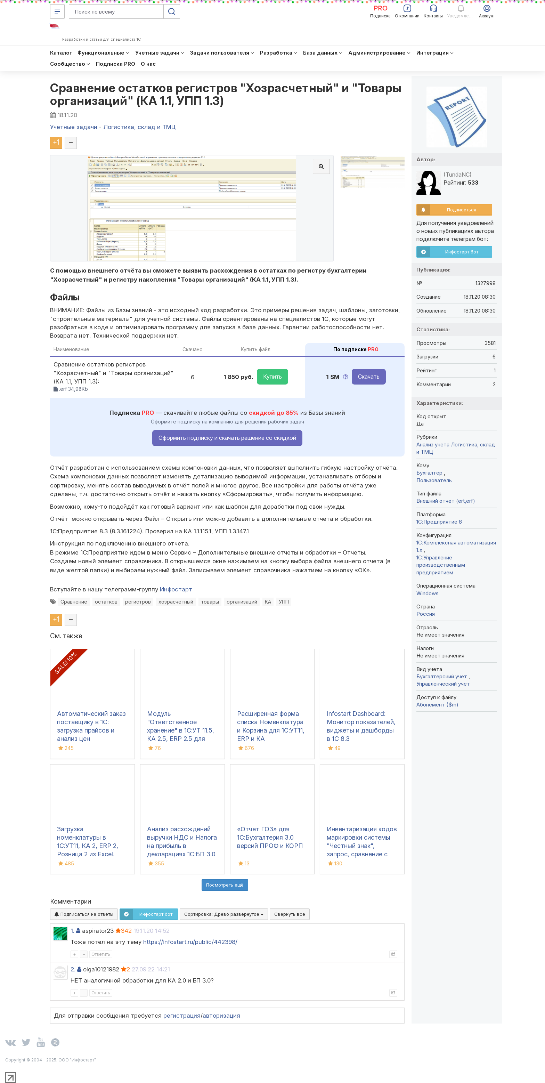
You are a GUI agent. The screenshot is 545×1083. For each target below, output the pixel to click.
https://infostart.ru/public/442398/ (190, 941)
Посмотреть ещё (225, 885)
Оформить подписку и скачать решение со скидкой (227, 437)
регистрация (182, 1015)
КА (268, 602)
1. (72, 930)
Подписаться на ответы (84, 914)
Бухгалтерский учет (442, 676)
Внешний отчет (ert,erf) (445, 501)
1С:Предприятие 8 (439, 521)
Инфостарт (176, 589)
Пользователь (434, 480)
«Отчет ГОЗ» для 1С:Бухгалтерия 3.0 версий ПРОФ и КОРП (270, 837)
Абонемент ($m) (437, 704)
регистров (138, 602)
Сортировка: (223, 914)
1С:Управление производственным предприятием (440, 565)
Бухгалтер (430, 472)
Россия (425, 614)
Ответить (100, 954)
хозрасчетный (175, 602)
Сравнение (73, 602)
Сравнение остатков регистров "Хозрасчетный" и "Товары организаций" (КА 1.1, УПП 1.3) (226, 94)
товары (210, 602)
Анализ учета (432, 444)
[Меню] (57, 11)
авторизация (221, 1015)
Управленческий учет (443, 683)
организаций (242, 602)
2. (73, 969)
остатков (106, 602)
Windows (427, 593)
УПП (284, 602)
